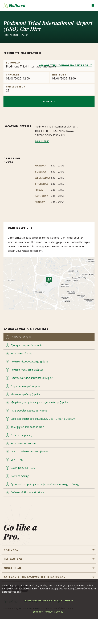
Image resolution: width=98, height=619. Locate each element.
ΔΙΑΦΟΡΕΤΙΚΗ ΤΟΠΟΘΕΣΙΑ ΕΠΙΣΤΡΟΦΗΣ (65, 65)
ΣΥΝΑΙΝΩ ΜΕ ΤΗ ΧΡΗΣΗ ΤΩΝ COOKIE (49, 600)
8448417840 (42, 141)
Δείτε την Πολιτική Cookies (47, 611)
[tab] (49, 337)
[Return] (72, 77)
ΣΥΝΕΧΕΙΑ (49, 101)
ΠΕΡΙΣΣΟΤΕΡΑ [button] (12, 558)
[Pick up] (26, 77)
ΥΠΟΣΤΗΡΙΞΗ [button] (12, 567)
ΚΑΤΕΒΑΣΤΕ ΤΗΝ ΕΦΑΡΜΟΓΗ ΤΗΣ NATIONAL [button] (34, 576)
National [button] (10, 549)
